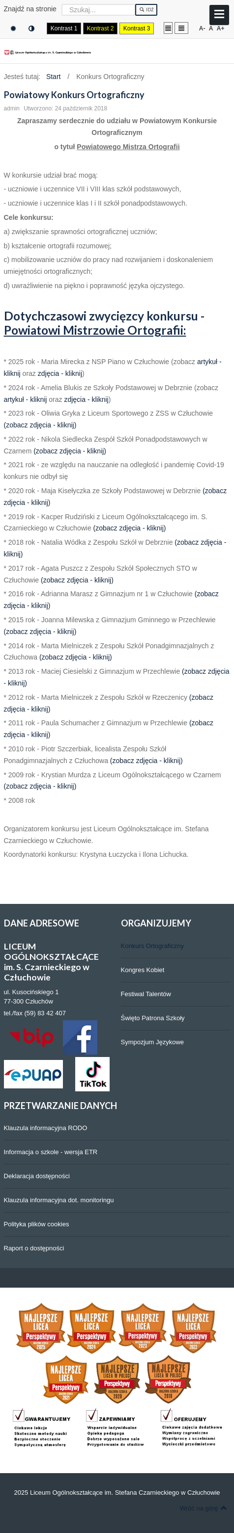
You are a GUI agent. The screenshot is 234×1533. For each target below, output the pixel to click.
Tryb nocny (31, 28)
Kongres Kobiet (143, 970)
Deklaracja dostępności (37, 1176)
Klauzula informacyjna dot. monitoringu (59, 1200)
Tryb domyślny (13, 28)
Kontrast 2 (100, 28)
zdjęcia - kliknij (60, 373)
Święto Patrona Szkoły (153, 1018)
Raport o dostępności (34, 1248)
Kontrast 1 (64, 28)
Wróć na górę (203, 1508)
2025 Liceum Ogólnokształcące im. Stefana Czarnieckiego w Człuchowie (117, 1492)
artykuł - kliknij (25, 399)
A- (202, 28)
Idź (146, 10)
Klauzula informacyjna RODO (46, 1128)
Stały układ (168, 27)
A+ (221, 28)
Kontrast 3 (136, 28)
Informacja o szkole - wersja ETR (51, 1152)
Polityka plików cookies (36, 1224)
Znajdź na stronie (30, 9)
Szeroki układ (181, 27)
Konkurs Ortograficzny (152, 946)
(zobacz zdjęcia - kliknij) (40, 425)
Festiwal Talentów (146, 994)
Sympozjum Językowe (152, 1042)
